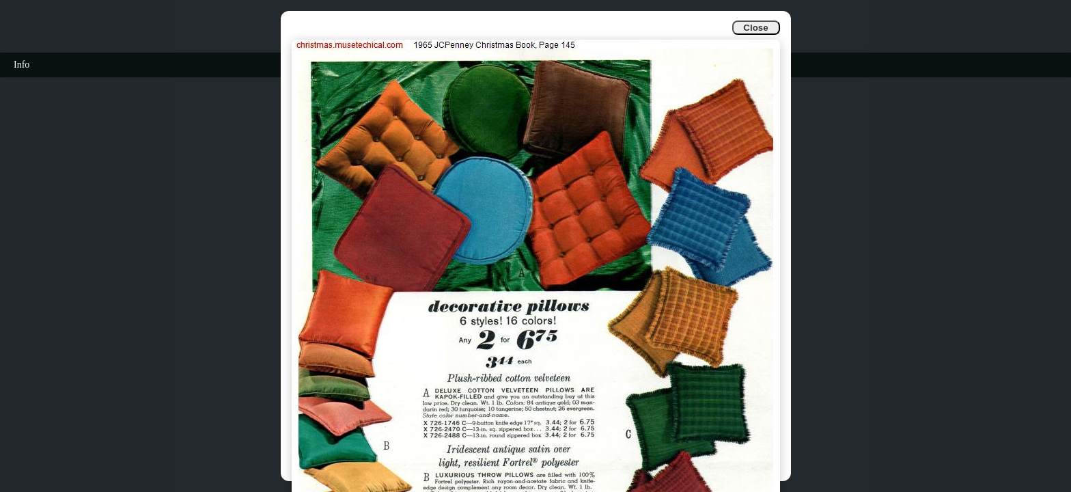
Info (21, 64)
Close (755, 28)
